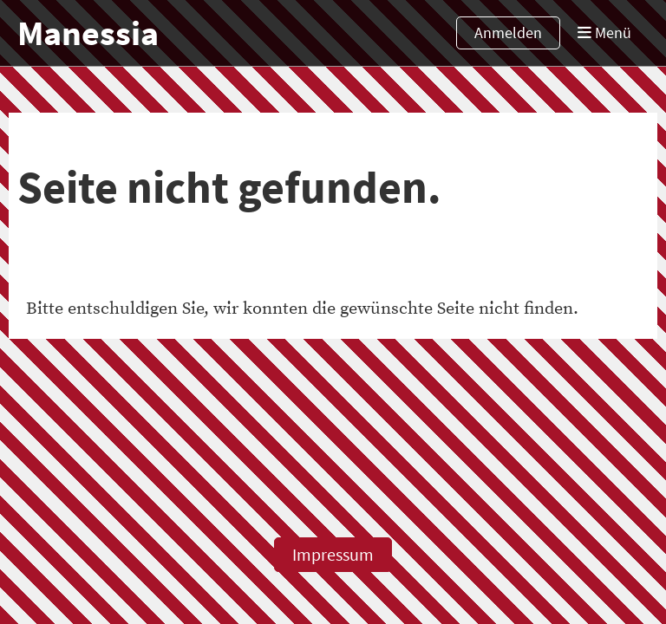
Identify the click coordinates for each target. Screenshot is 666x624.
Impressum (333, 554)
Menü (604, 32)
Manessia (88, 33)
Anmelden (508, 32)
